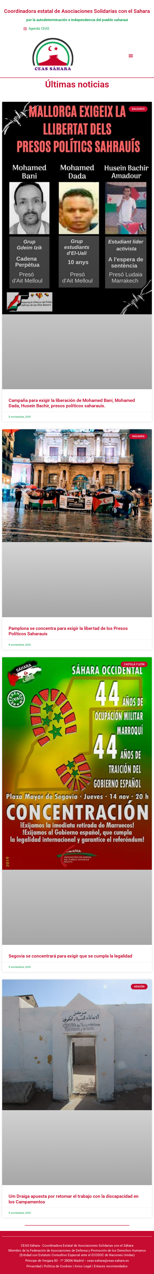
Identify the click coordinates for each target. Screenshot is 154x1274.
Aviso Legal (83, 1266)
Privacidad (33, 1266)
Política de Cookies (58, 1266)
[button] (130, 55)
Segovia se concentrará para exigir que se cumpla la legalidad (70, 956)
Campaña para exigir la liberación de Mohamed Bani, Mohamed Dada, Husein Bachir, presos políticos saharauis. (72, 403)
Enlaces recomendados (111, 1266)
